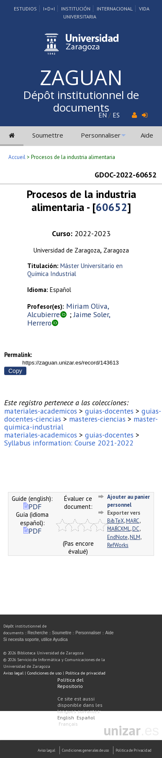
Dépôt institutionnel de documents (81, 101)
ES (116, 115)
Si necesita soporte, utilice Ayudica (35, 639)
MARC (132, 520)
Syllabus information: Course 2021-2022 (69, 443)
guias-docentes (109, 411)
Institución (75, 8)
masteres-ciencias (97, 419)
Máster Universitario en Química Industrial (75, 270)
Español (86, 717)
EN (102, 115)
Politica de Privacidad (134, 750)
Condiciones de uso (44, 673)
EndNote (117, 537)
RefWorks (118, 545)
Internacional (115, 8)
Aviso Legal (46, 750)
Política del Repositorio (70, 683)
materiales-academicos (40, 411)
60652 (111, 207)
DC (135, 528)
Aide (147, 135)
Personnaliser (101, 135)
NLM (135, 537)
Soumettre (47, 135)
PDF (32, 506)
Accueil (17, 157)
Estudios (25, 8)
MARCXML (118, 528)
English (65, 717)
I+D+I (49, 8)
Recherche (38, 632)
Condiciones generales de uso (85, 750)
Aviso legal (13, 673)
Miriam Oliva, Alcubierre (68, 310)
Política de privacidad (85, 673)
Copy (15, 370)
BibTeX (115, 520)
